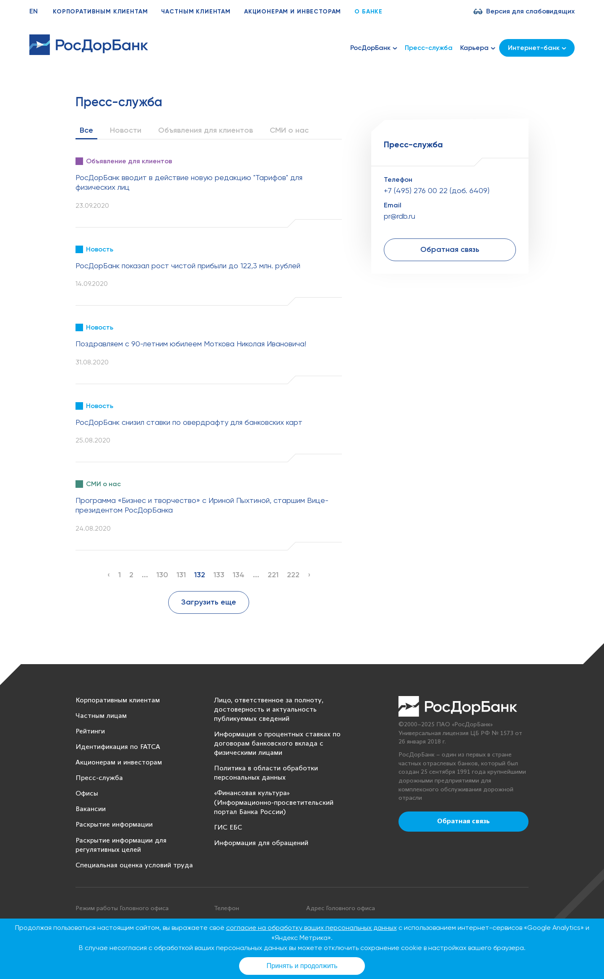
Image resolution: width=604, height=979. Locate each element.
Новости (125, 130)
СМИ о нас (289, 130)
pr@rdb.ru (399, 216)
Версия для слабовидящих (530, 11)
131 (181, 574)
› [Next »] (309, 574)
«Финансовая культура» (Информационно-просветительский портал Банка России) (273, 802)
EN (33, 11)
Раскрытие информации (114, 824)
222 (293, 574)
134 (239, 574)
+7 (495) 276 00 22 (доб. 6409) (436, 190)
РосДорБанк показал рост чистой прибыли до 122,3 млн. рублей (188, 265)
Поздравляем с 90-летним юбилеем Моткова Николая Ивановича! (191, 343)
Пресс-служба (429, 48)
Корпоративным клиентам (100, 11)
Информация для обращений (261, 843)
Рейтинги (90, 731)
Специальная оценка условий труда (134, 865)
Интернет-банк (537, 48)
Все (86, 130)
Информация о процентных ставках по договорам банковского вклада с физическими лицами (277, 743)
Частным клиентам (195, 11)
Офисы (87, 793)
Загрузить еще (208, 602)
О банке (368, 11)
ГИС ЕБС (228, 827)
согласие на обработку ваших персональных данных (311, 928)
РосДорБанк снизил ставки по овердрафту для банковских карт (189, 422)
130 (162, 574)
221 (273, 574)
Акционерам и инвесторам (292, 11)
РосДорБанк (373, 48)
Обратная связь (449, 249)
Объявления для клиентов (205, 130)
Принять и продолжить (302, 965)
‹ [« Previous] (108, 574)
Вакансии (91, 809)
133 (218, 574)
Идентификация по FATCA (118, 747)
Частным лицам (101, 716)
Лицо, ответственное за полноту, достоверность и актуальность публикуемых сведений (268, 709)
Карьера (477, 48)
